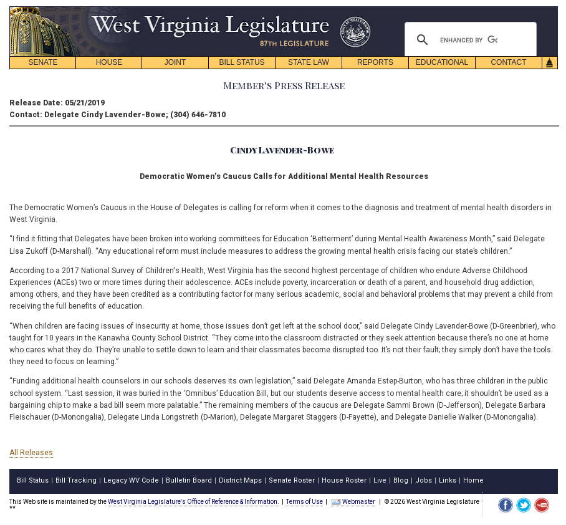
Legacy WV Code (131, 480)
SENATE (42, 62)
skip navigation (361, 9)
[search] (468, 39)
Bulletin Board (189, 480)
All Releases (31, 452)
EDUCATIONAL (442, 62)
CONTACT (508, 62)
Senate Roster (292, 480)
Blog (400, 480)
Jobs (423, 480)
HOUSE (109, 62)
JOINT (175, 62)
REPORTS (375, 62)
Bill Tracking (76, 480)
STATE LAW (308, 62)
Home (473, 480)
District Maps (240, 480)
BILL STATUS (241, 62)
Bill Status (33, 480)
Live (379, 480)
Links (447, 480)
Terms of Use (304, 501)
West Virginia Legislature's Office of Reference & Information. (193, 501)
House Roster (344, 480)
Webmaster (353, 501)
